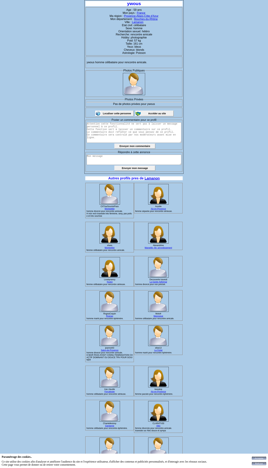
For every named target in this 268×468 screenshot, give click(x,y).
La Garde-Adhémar (158, 282)
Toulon (110, 282)
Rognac (109, 316)
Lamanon (137, 22)
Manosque (158, 316)
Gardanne (109, 426)
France (141, 12)
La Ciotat (158, 350)
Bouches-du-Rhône (146, 19)
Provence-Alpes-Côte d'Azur (141, 16)
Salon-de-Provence (109, 350)
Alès (158, 426)
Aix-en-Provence (158, 209)
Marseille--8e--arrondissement (158, 248)
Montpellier (110, 209)
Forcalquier (109, 391)
